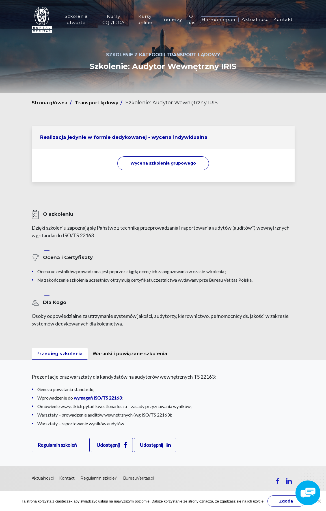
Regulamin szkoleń (57, 445)
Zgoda (286, 501)
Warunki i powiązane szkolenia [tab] (129, 353)
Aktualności (256, 19)
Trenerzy (171, 19)
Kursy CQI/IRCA (113, 19)
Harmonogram (219, 19)
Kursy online (144, 19)
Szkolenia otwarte (76, 19)
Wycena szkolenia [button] (163, 163)
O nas (191, 19)
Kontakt (283, 19)
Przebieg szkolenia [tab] (59, 353)
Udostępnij (108, 445)
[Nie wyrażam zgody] (319, 501)
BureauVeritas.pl (138, 478)
